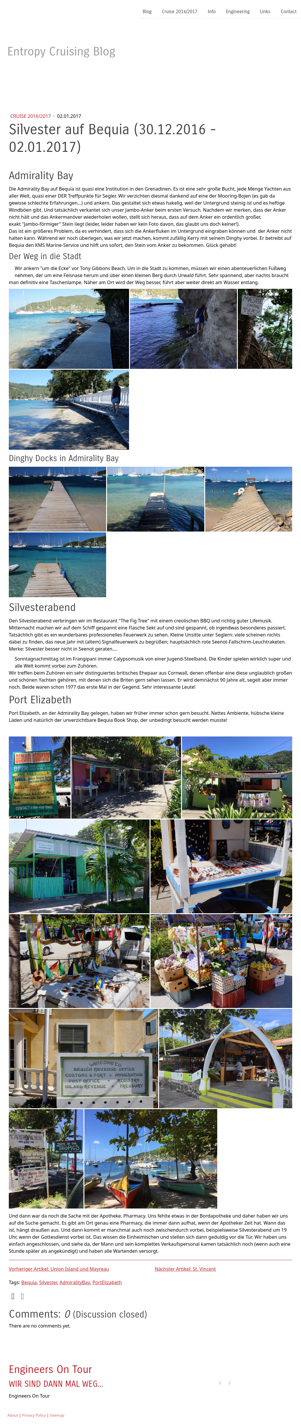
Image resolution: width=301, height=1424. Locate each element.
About (12, 1415)
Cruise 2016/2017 (180, 11)
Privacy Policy (34, 1415)
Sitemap (57, 1415)
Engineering (238, 11)
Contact (289, 11)
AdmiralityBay (74, 1282)
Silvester (48, 1282)
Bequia (29, 1282)
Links (265, 11)
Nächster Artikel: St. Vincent (185, 1269)
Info (212, 11)
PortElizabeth (107, 1282)
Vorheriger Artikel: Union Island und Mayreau (59, 1269)
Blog (147, 11)
